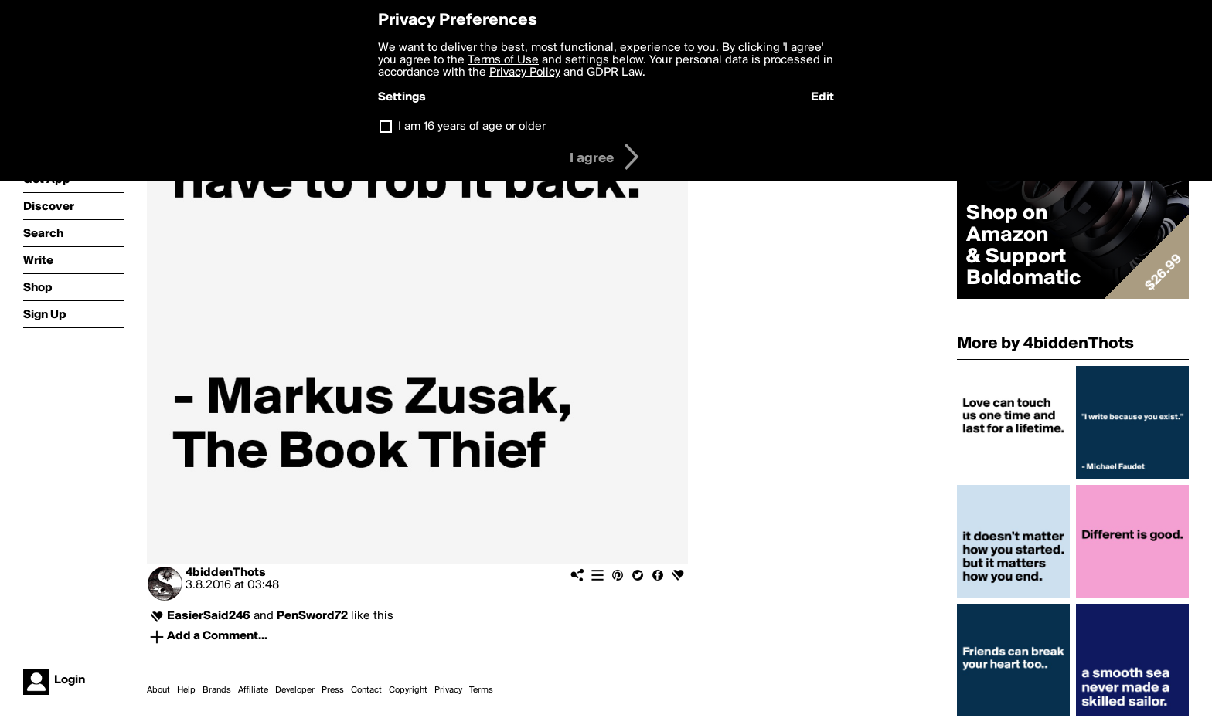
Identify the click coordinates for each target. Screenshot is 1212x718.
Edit (822, 97)
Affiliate (253, 690)
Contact (366, 690)
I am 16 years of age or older (472, 126)
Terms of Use (503, 60)
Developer (295, 690)
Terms (481, 690)
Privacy (448, 690)
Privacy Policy (524, 72)
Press (333, 690)
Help (186, 690)
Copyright (408, 690)
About (158, 690)
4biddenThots (226, 573)
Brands (217, 690)
